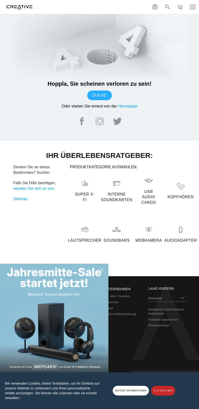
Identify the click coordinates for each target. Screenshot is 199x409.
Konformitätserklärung (119, 314)
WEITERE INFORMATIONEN (131, 390)
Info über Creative (116, 296)
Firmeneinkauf (159, 325)
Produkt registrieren (163, 319)
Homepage (127, 106)
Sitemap (20, 199)
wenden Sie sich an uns (33, 188)
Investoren (111, 302)
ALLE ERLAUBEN (163, 390)
